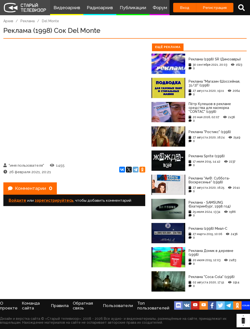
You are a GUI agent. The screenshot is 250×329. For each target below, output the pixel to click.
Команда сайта (31, 305)
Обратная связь (83, 305)
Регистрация (215, 7)
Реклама (27, 21)
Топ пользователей (153, 305)
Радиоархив (100, 7)
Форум (160, 7)
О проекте (9, 305)
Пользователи (118, 305)
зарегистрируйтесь (54, 201)
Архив (8, 21)
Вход (184, 7)
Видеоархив (66, 7)
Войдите (17, 201)
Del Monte (50, 21)
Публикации (133, 7)
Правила (60, 305)
